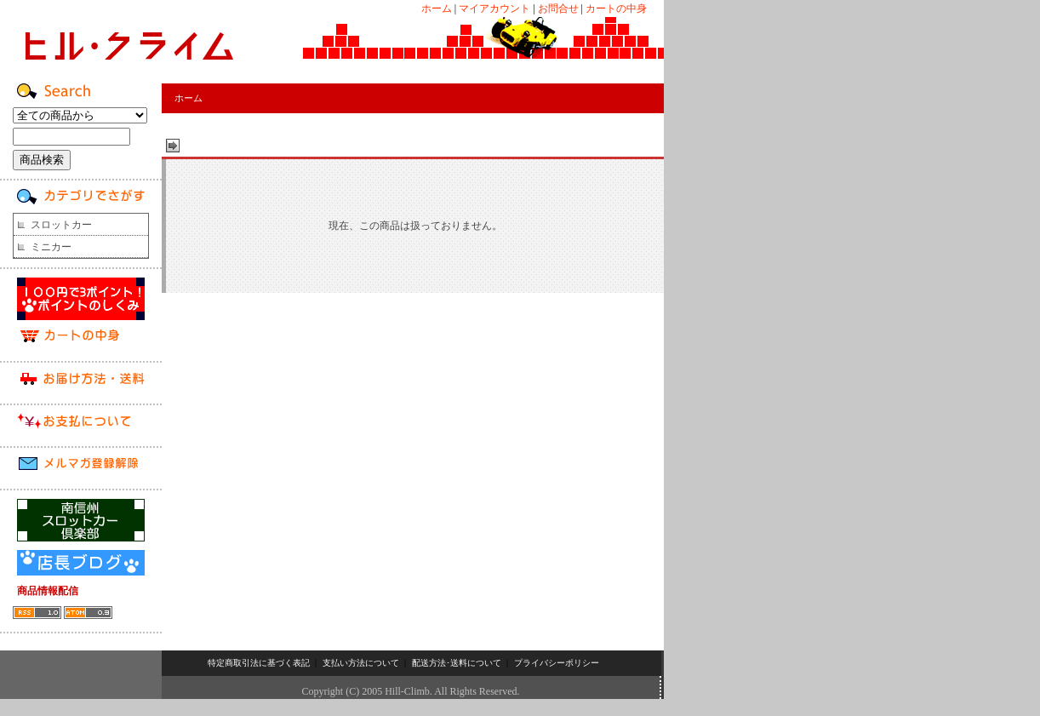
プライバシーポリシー (556, 662)
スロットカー (61, 225)
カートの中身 (616, 8)
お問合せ (558, 8)
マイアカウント (494, 8)
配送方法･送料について (456, 662)
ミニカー (51, 247)
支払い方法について (361, 662)
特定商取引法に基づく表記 (259, 662)
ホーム (436, 8)
